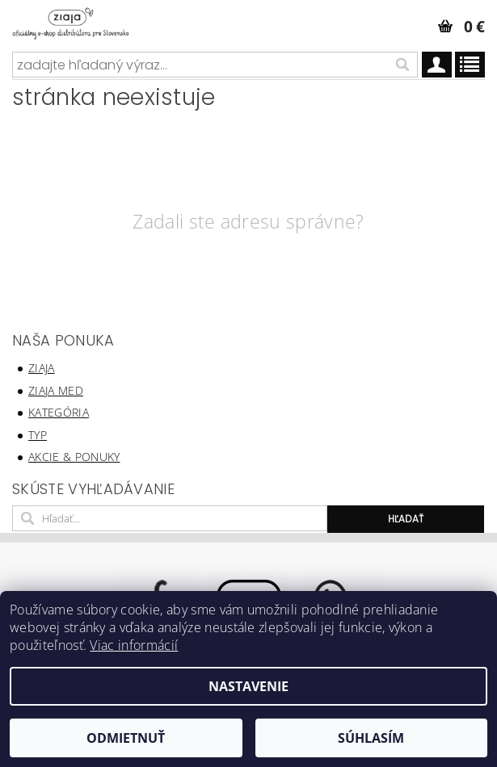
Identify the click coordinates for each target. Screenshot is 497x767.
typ (37, 434)
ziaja (41, 367)
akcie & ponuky (74, 456)
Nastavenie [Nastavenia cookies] (248, 686)
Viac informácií (134, 645)
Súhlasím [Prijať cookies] (371, 738)
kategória (58, 412)
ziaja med (55, 390)
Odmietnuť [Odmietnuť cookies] (125, 738)
